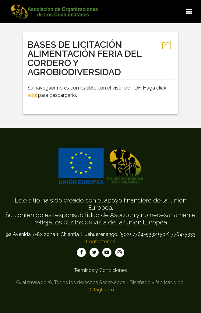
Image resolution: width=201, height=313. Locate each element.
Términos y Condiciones (100, 270)
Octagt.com (100, 290)
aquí (32, 95)
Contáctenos (100, 241)
